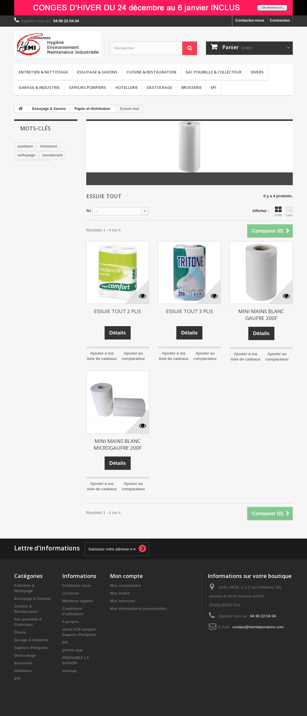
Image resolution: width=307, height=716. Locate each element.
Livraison (70, 593)
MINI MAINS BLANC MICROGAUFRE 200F (118, 444)
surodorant (52, 155)
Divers (257, 72)
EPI (213, 87)
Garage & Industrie (39, 87)
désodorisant (29, 173)
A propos (70, 621)
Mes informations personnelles (138, 608)
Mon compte (126, 575)
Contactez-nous (249, 20)
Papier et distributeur (93, 109)
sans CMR (38, 164)
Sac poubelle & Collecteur (214, 72)
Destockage (159, 87)
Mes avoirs (120, 593)
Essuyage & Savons (97, 72)
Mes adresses (122, 601)
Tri (88, 211)
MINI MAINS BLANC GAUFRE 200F (261, 314)
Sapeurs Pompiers (87, 87)
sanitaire (25, 146)
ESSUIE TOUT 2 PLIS (117, 311)
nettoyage (26, 155)
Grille (278, 211)
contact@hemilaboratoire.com (258, 627)
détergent (54, 190)
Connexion (280, 20)
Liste (289, 211)
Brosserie (191, 87)
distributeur (28, 190)
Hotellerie (126, 87)
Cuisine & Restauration (151, 72)
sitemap (69, 671)
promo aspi (72, 650)
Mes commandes (125, 585)
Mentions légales (77, 601)
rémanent (48, 146)
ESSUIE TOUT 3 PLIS (189, 311)
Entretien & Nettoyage (43, 72)
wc (19, 164)
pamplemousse (31, 182)
